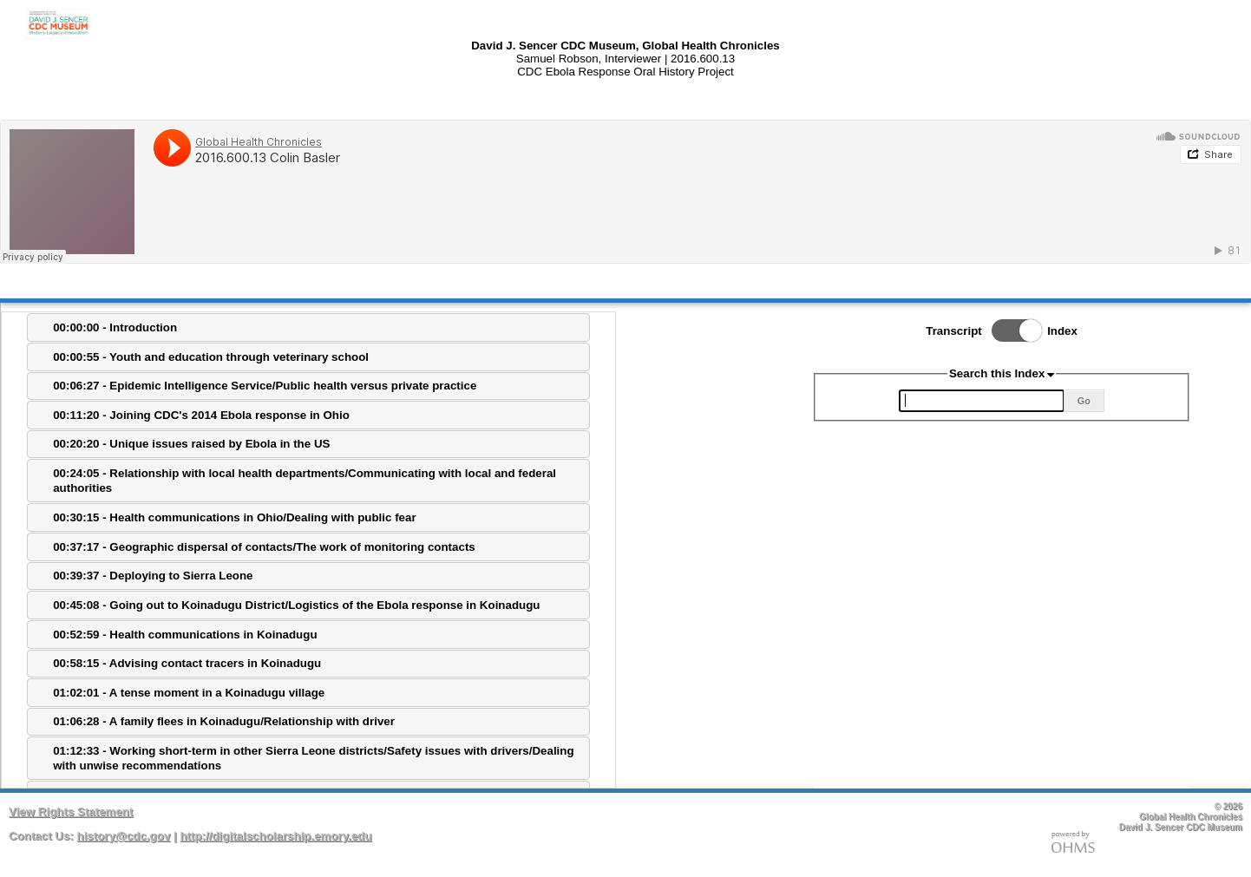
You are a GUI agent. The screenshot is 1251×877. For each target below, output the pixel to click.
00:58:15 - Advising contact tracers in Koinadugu (187, 663)
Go (1084, 401)
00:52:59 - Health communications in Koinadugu (185, 634)
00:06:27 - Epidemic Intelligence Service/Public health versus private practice (264, 385)
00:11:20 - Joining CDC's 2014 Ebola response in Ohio (201, 415)
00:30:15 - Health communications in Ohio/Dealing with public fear (234, 517)
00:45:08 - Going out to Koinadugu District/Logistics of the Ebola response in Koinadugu (296, 605)
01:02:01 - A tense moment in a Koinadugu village (188, 692)
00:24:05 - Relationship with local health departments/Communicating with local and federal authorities (304, 480)
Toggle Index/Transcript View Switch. (1011, 330)
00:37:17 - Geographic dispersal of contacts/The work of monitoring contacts (264, 546)
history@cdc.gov (124, 835)
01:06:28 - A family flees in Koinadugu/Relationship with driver (224, 721)
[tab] (308, 327)
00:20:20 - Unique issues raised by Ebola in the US (191, 443)
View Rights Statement (71, 811)
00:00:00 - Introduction (115, 327)
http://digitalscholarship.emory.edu (275, 835)
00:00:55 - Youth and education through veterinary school (211, 356)
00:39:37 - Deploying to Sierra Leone (152, 575)
